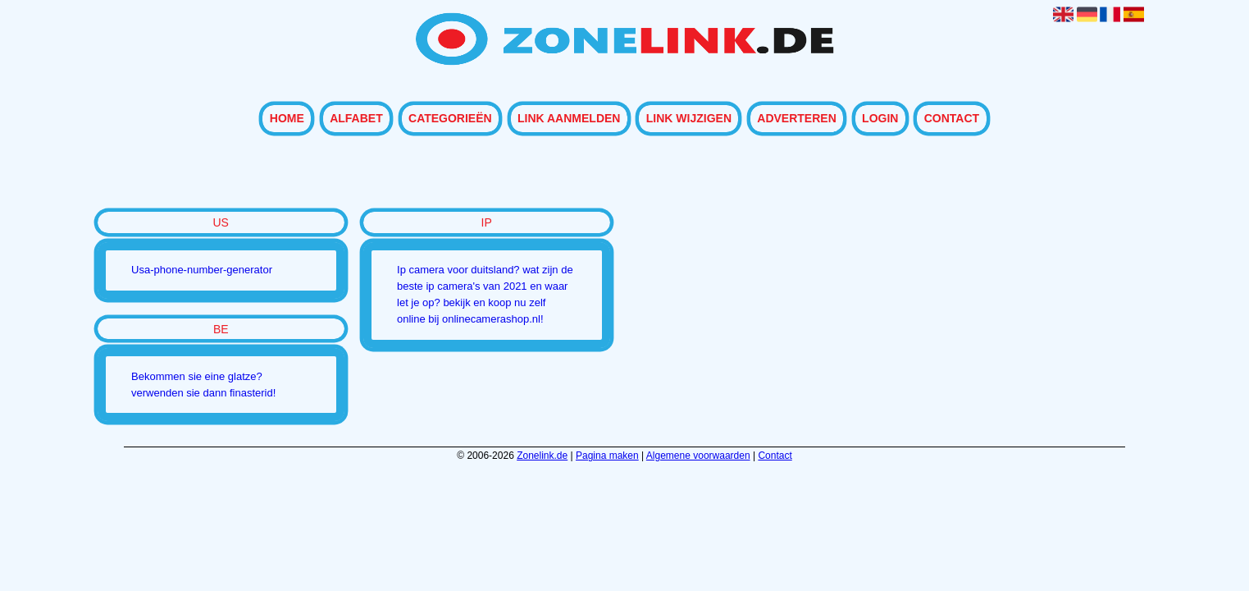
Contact (951, 119)
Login (880, 119)
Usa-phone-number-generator (201, 269)
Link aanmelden (568, 119)
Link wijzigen (689, 119)
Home (287, 119)
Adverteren (796, 119)
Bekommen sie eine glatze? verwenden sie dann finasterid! (203, 384)
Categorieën (450, 119)
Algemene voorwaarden (698, 455)
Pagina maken (607, 455)
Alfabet (356, 119)
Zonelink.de (542, 455)
